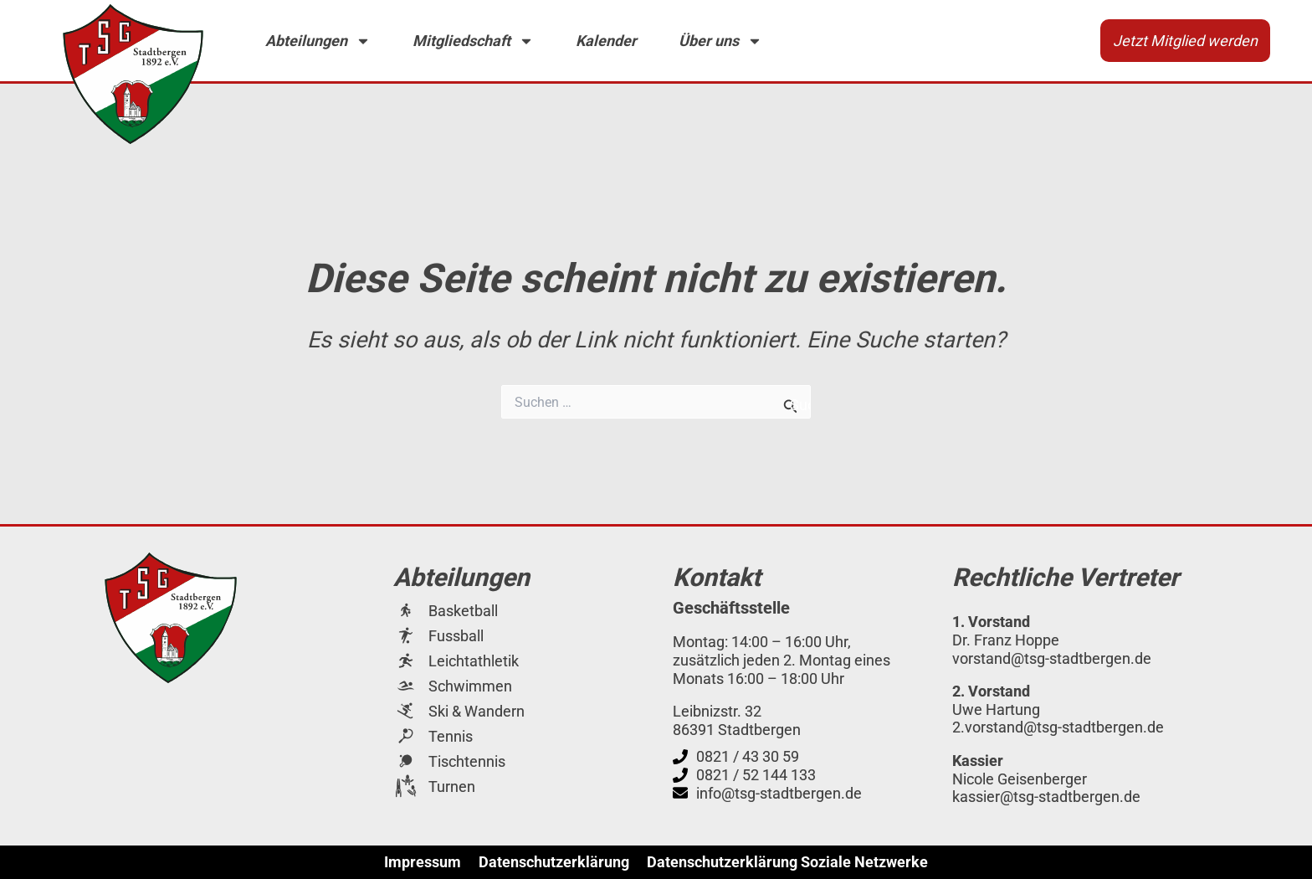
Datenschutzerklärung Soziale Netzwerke (787, 862)
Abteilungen (318, 41)
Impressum (422, 862)
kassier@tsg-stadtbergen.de (1046, 796)
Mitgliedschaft (473, 41)
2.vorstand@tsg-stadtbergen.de (1058, 727)
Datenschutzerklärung (554, 862)
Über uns (720, 41)
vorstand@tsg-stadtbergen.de (1051, 658)
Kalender (606, 40)
